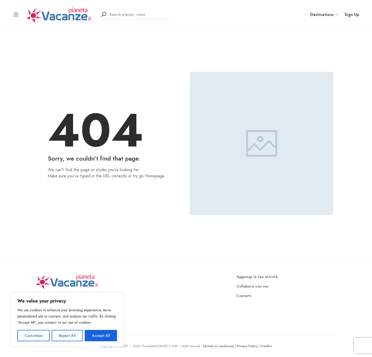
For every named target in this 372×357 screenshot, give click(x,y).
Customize (34, 335)
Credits (266, 346)
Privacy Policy (247, 346)
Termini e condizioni (218, 346)
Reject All (67, 335)
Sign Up (352, 15)
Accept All (101, 335)
